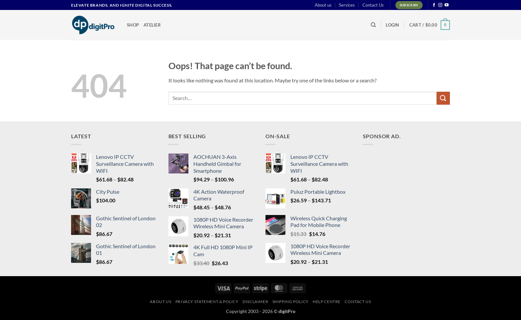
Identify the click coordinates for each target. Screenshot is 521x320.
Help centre (327, 301)
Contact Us (373, 5)
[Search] (373, 25)
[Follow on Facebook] (434, 5)
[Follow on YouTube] (447, 5)
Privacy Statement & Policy (207, 301)
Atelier (152, 25)
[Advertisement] (413, 191)
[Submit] (443, 98)
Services (347, 5)
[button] (392, 25)
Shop (133, 25)
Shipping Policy (290, 301)
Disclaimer (255, 301)
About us (323, 5)
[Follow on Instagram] (440, 5)
